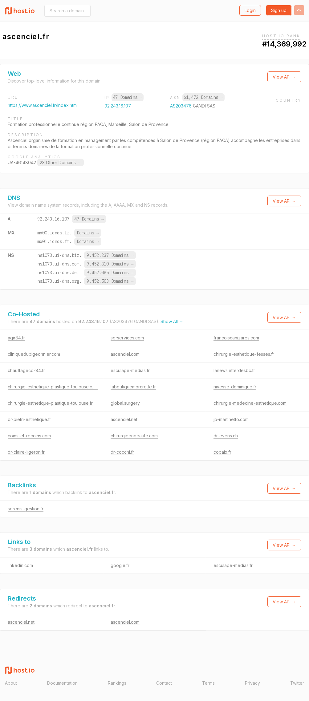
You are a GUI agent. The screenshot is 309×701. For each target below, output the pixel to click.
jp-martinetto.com (231, 419)
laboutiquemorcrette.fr (133, 386)
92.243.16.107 (117, 105)
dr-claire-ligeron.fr (26, 452)
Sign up (279, 10)
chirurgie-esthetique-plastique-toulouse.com (53, 386)
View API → (284, 76)
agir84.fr (16, 337)
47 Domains (127, 97)
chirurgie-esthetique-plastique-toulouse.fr (50, 403)
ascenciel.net (124, 419)
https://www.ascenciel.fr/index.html (43, 105)
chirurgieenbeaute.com (134, 435)
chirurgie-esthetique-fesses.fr (243, 354)
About (11, 683)
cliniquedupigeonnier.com (34, 354)
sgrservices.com (127, 337)
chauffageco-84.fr (26, 370)
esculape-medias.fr (130, 370)
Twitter (297, 683)
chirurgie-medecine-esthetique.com (250, 403)
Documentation (62, 683)
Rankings (117, 683)
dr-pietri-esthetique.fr (29, 419)
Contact (164, 683)
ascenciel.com (125, 354)
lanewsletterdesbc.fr (234, 370)
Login (250, 10)
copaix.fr (222, 452)
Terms (208, 683)
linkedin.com (20, 565)
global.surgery (125, 403)
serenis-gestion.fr (25, 508)
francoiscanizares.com (236, 337)
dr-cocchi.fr (122, 452)
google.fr (120, 565)
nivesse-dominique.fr (234, 386)
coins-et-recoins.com (29, 435)
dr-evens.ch (225, 435)
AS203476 (181, 105)
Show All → (172, 321)
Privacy (252, 683)
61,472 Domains (203, 97)
